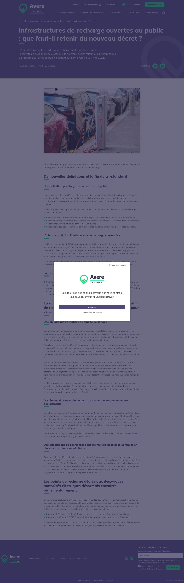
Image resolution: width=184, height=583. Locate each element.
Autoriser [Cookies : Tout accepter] (92, 307)
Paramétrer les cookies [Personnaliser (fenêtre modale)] (92, 312)
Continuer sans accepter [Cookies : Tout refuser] (117, 265)
